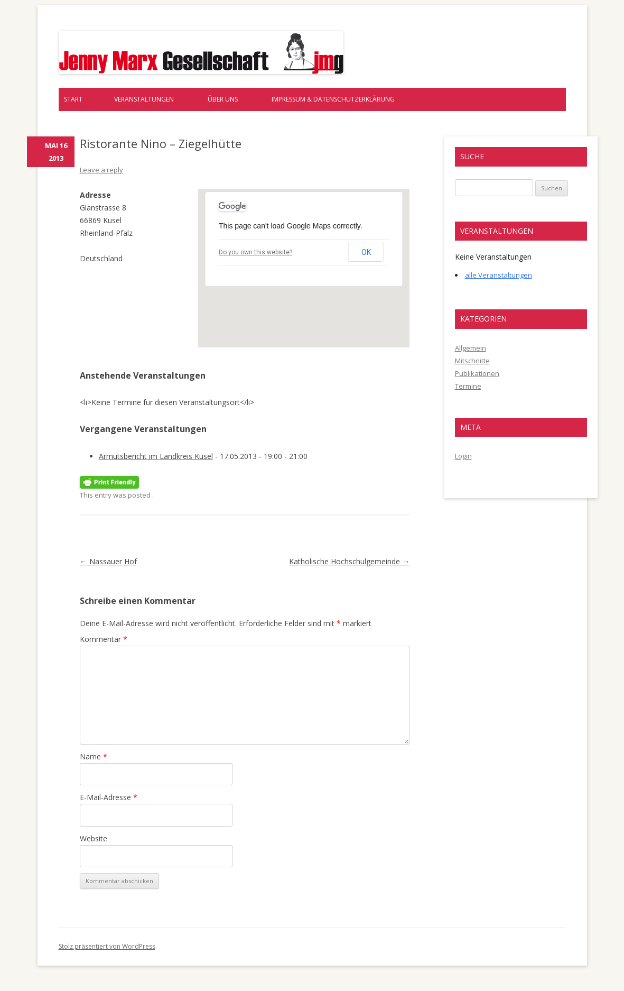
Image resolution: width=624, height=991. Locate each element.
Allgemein (470, 348)
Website (93, 838)
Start (73, 99)
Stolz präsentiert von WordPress (107, 946)
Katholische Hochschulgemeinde (349, 561)
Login (463, 456)
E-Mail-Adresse (108, 797)
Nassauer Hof (108, 561)
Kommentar (103, 639)
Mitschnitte (472, 360)
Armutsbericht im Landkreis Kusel (156, 456)
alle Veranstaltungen (498, 275)
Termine (468, 386)
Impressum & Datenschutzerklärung (333, 99)
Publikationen (477, 373)
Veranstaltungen (144, 99)
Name (93, 756)
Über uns (223, 99)
